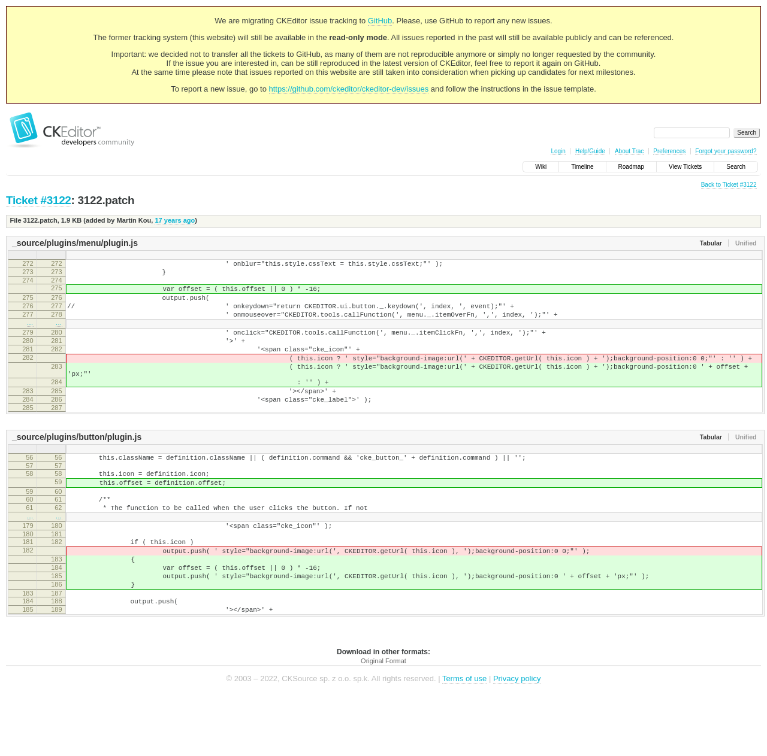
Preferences (669, 151)
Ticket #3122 (38, 200)
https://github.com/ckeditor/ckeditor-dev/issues (349, 88)
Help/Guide (590, 151)
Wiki (540, 166)
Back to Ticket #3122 (729, 184)
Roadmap (631, 166)
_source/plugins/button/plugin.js (76, 467)
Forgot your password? (725, 151)
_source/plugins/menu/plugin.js (75, 243)
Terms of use (464, 737)
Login (558, 151)
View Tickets (685, 166)
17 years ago (175, 220)
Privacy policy (516, 737)
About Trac (629, 151)
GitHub (380, 20)
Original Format (383, 720)
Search (735, 166)
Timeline (582, 166)
